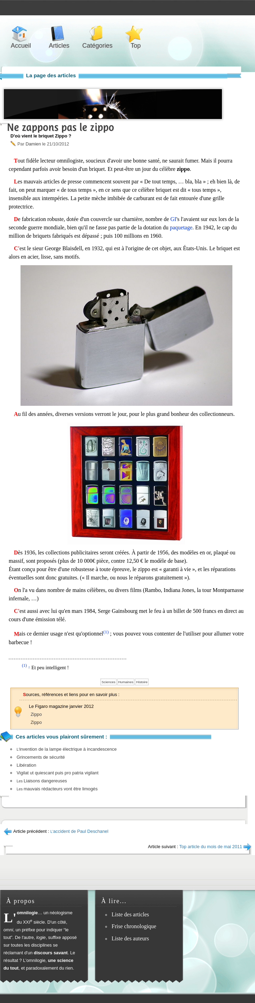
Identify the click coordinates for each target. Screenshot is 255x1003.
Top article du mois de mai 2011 (210, 846)
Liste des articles (130, 914)
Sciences (108, 682)
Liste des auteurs (130, 938)
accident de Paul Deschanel (79, 831)
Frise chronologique (134, 926)
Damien (33, 144)
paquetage (181, 227)
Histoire (142, 682)
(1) (106, 631)
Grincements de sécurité (41, 757)
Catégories (97, 33)
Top (135, 33)
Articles (59, 33)
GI (173, 219)
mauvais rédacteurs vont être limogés (57, 788)
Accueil (20, 33)
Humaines (126, 682)
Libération (26, 765)
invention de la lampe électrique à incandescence (67, 749)
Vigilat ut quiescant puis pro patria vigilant (57, 772)
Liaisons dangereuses (42, 780)
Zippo (36, 714)
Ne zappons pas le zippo (60, 127)
